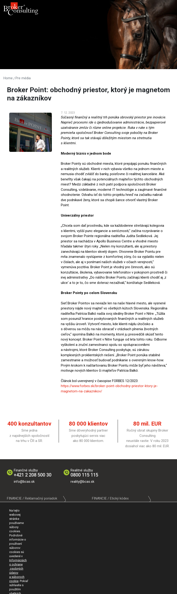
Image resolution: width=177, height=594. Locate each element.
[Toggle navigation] (168, 7)
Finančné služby (32, 472)
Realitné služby (84, 472)
